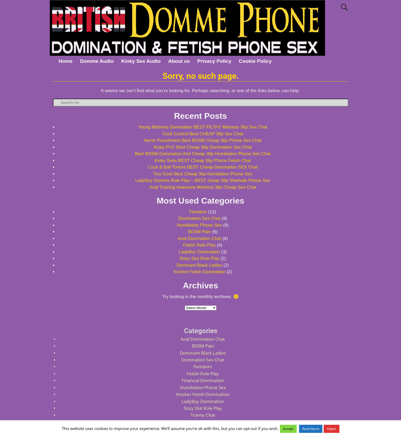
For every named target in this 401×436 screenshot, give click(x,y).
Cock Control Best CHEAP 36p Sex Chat (202, 133)
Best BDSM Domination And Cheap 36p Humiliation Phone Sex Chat (203, 153)
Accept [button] (288, 428)
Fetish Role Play (199, 245)
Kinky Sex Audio (141, 61)
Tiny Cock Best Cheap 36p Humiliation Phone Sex (202, 173)
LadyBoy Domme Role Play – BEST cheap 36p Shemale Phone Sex (202, 180)
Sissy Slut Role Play (199, 258)
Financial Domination (203, 380)
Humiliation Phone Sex (199, 225)
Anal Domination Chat (199, 238)
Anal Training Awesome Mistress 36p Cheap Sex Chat (202, 187)
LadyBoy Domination (199, 251)
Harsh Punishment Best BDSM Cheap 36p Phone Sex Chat (203, 140)
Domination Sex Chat (199, 218)
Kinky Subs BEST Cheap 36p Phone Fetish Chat (203, 160)
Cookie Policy (255, 61)
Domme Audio (97, 61)
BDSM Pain (199, 231)
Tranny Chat (203, 415)
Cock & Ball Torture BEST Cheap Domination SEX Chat (203, 167)
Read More (310, 428)
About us (179, 61)
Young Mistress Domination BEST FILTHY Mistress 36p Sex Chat (202, 127)
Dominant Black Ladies (199, 265)
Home (65, 61)
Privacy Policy (214, 61)
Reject (331, 428)
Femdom (198, 211)
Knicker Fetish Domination (199, 271)
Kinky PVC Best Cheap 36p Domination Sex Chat (203, 147)
